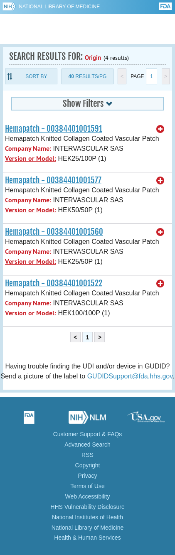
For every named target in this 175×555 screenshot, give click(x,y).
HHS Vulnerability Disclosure (87, 506)
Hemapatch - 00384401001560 (54, 232)
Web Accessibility (87, 496)
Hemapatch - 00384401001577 (53, 180)
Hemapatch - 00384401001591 (53, 129)
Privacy (87, 475)
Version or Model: (30, 158)
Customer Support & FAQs (87, 434)
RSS (87, 455)
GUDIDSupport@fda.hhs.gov (130, 376)
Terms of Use (87, 486)
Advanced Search (87, 444)
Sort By (36, 76)
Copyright (87, 465)
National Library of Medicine (59, 7)
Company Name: (28, 148)
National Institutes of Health (87, 517)
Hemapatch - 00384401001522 (53, 283)
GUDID (87, 29)
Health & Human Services (87, 537)
